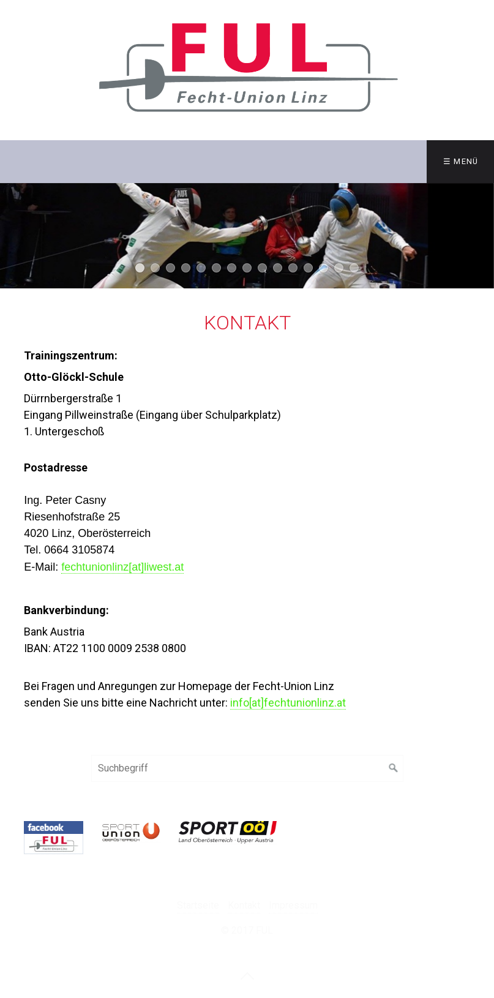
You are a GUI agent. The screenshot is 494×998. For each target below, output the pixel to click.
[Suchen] (393, 768)
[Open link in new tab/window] (53, 838)
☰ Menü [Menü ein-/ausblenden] (461, 161)
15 (354, 267)
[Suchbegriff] (247, 768)
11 (293, 267)
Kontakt (244, 905)
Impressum (293, 905)
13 (323, 267)
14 (338, 267)
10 (277, 267)
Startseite (198, 905)
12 (308, 267)
